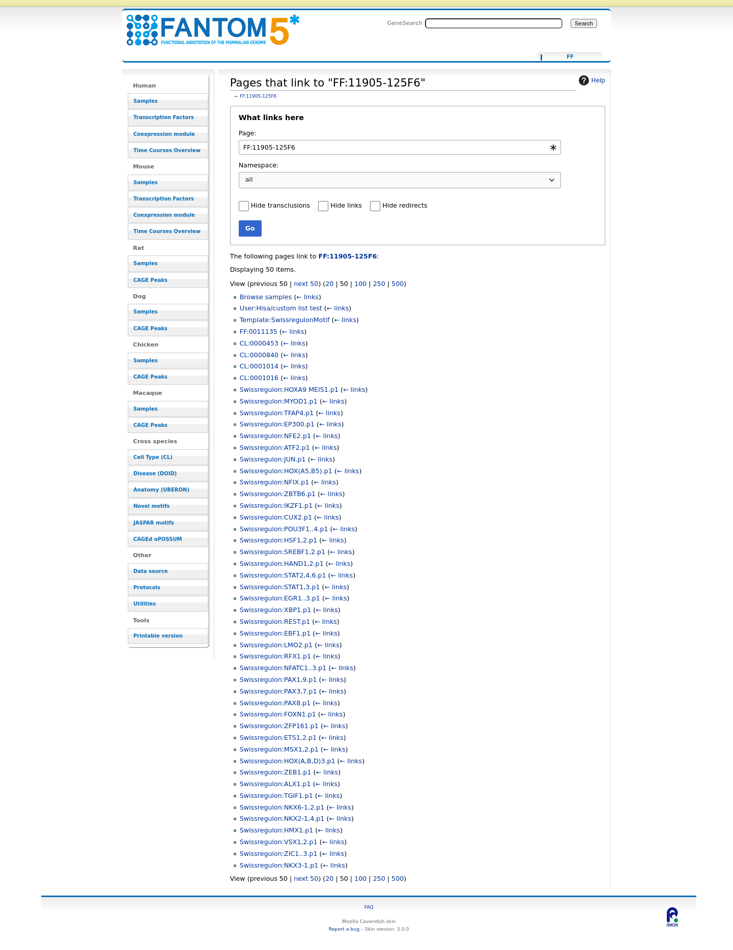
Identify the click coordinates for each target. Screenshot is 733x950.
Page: (248, 133)
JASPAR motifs (153, 523)
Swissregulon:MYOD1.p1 (279, 401)
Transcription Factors (163, 117)
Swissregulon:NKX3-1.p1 (279, 865)
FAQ (369, 907)
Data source (150, 571)
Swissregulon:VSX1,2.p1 (279, 842)
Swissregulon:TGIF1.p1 (276, 795)
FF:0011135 (258, 331)
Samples (145, 101)
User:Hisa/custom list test (281, 308)
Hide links (346, 205)
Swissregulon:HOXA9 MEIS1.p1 (289, 389)
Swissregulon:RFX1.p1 (275, 656)
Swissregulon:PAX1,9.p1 (278, 679)
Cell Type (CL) (153, 457)
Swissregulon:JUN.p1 (273, 459)
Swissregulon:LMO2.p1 (276, 645)
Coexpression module (164, 134)
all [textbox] (249, 179)
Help (590, 80)
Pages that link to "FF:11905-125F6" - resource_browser (207, 24)
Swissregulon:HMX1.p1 (277, 830)
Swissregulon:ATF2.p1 (275, 447)
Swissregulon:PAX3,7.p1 (278, 691)
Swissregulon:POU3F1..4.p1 (284, 529)
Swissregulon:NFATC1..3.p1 (283, 668)
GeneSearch (404, 22)
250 (379, 283)
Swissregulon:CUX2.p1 (276, 517)
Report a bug (344, 929)
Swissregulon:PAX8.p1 (275, 703)
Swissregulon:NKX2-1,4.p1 (282, 818)
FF (570, 57)
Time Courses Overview (167, 150)
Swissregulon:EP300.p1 (277, 424)
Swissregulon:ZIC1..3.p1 (279, 853)
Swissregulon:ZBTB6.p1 (278, 494)
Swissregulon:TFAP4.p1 (277, 413)
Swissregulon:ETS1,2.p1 (278, 737)
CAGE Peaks (150, 280)
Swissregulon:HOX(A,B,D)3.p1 (287, 761)
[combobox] (400, 147)
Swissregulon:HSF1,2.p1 (278, 540)
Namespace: (259, 165)
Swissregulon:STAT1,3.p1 (280, 587)
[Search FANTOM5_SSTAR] (493, 23)
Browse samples (266, 297)
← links (307, 297)
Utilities (144, 604)
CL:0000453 (259, 343)
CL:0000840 (259, 355)
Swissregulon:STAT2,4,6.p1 (283, 575)
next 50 (306, 283)
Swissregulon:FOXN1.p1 (278, 714)
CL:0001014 (259, 366)
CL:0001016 (259, 378)
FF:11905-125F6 (258, 96)
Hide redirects (404, 205)
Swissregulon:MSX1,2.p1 (279, 749)
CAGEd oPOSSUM (157, 539)
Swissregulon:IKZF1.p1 (276, 505)
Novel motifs (151, 506)
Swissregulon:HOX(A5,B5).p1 (286, 471)
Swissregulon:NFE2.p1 (275, 436)
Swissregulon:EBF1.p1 (275, 633)
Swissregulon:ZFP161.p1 (279, 726)
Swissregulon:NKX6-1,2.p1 (282, 807)
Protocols (146, 587)
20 (329, 283)
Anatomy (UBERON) (161, 490)
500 (397, 283)
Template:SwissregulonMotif (285, 320)
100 (360, 283)
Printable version (158, 636)
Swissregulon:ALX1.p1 (275, 784)
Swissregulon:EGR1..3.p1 (280, 598)
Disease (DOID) (155, 473)
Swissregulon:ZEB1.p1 (276, 772)
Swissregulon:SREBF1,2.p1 (282, 552)
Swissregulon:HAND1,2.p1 (282, 563)
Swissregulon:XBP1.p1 (276, 610)
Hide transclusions (280, 205)
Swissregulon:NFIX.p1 (274, 482)
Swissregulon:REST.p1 (275, 621)
